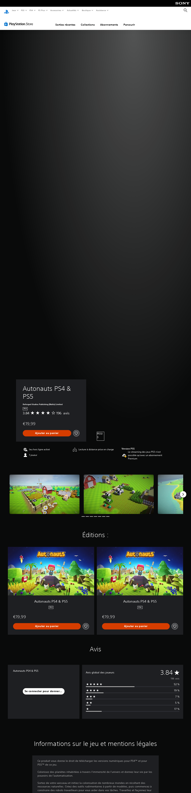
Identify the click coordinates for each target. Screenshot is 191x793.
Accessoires (55, 10)
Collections (88, 21)
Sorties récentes (65, 21)
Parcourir (129, 21)
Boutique (86, 10)
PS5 (23, 10)
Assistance (101, 10)
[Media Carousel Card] (45, 490)
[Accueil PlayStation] (6, 10)
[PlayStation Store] (19, 20)
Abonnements (109, 21)
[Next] (183, 491)
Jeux (14, 10)
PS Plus (41, 10)
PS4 (31, 10)
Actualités (71, 10)
